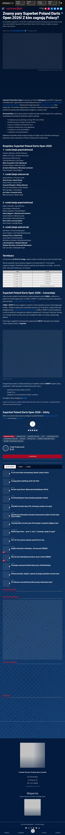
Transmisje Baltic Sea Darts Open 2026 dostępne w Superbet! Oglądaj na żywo (34, 523)
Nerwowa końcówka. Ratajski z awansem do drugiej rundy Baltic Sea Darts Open (35, 574)
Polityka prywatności (27, 824)
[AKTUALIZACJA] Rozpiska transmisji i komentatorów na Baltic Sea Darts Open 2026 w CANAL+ (35, 515)
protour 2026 (31, 439)
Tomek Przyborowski (17, 31)
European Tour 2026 (47, 105)
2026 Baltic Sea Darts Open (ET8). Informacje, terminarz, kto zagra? (31, 506)
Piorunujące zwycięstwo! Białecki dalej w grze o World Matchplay (31, 565)
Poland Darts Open (52, 436)
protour (22, 439)
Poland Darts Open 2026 (11, 439)
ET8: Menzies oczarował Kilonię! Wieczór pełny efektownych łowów (31, 582)
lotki (43, 436)
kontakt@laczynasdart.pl (33, 786)
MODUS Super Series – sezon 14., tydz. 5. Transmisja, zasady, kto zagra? (33, 531)
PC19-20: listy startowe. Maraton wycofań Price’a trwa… (28, 540)
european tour (21, 436)
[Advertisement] (32, 85)
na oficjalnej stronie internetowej (25, 310)
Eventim (19, 418)
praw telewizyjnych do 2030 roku (24, 301)
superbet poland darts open (45, 439)
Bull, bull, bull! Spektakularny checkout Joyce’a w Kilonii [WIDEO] (31, 557)
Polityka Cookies (39, 824)
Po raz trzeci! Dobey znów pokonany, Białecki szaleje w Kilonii (30, 472)
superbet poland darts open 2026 (13, 441)
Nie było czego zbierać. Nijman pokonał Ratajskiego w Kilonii (29, 489)
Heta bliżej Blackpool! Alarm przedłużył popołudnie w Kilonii (29, 498)
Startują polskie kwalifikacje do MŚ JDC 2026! (25, 481)
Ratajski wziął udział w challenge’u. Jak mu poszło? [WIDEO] (29, 548)
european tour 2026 (33, 436)
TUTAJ (25, 398)
